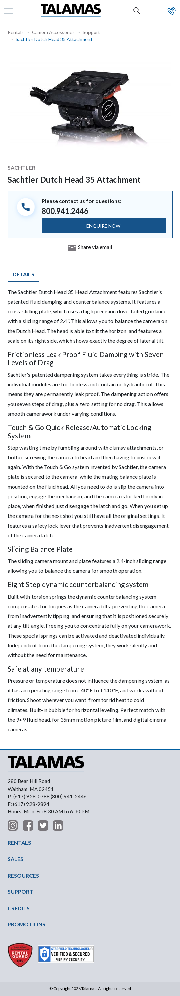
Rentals (16, 32)
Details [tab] (23, 274)
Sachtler (21, 167)
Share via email (95, 247)
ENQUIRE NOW (103, 226)
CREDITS (19, 908)
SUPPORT (20, 891)
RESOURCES (23, 875)
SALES (15, 859)
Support (91, 32)
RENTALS (19, 842)
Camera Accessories (53, 32)
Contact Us (171, 10)
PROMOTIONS (26, 924)
